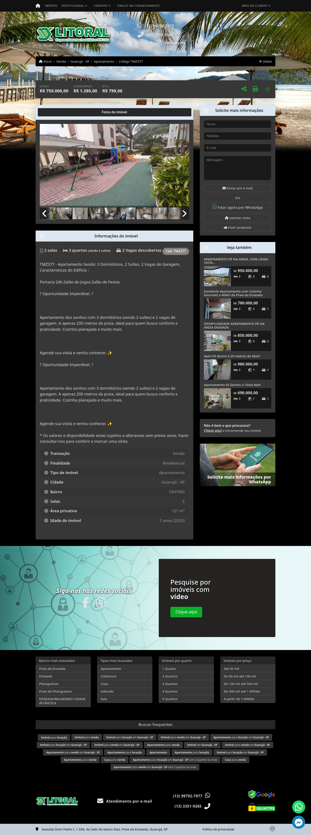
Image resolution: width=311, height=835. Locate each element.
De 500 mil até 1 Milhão (242, 691)
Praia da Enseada (52, 668)
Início (45, 61)
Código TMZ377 (131, 61)
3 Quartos (170, 684)
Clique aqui (213, 430)
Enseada (45, 676)
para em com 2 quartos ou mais (175, 760)
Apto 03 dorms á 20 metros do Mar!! (232, 356)
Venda (61, 61)
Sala (104, 699)
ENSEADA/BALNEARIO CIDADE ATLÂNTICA (62, 701)
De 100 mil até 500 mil (241, 684)
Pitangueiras (48, 684)
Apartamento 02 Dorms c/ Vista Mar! (232, 385)
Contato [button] (100, 6)
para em (129, 737)
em (202, 745)
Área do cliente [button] (254, 6)
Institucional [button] (73, 6)
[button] (202, 34)
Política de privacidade (218, 829)
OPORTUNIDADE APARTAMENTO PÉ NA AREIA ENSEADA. (234, 325)
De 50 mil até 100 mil (240, 676)
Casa (104, 684)
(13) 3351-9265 (159, 34)
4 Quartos (170, 691)
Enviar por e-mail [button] (237, 188)
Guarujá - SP (79, 61)
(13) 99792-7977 (159, 26)
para (54, 737)
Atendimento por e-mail (124, 801)
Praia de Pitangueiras (55, 691)
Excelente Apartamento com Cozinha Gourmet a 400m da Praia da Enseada (233, 293)
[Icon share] (139, 42)
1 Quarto (169, 668)
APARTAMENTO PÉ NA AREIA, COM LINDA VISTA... (236, 261)
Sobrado (107, 691)
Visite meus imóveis (250, 44)
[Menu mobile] (38, 6)
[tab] (54, 112)
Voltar (265, 61)
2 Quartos (170, 676)
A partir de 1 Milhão (239, 699)
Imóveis (51, 6)
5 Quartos (170, 699)
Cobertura (108, 676)
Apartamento (104, 61)
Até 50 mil (231, 668)
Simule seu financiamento (138, 6)
